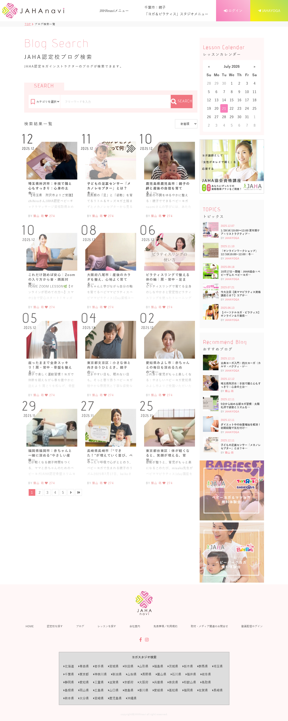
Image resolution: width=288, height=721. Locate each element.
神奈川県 (100, 674)
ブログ (80, 626)
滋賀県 (113, 682)
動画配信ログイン (252, 626)
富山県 (161, 674)
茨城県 (173, 666)
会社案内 (134, 626)
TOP (28, 24)
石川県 (176, 674)
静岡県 (69, 682)
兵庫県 (158, 682)
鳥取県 (206, 682)
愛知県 (83, 682)
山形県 (143, 666)
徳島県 (128, 690)
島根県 (69, 690)
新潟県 (116, 674)
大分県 (83, 698)
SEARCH (182, 101)
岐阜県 (206, 674)
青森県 (83, 666)
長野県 (146, 674)
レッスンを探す (106, 626)
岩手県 (98, 666)
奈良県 (173, 682)
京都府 (128, 682)
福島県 (158, 666)
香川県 (143, 690)
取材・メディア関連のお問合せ (209, 626)
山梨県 (131, 674)
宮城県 (113, 666)
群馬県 (202, 666)
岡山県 (83, 690)
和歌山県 (189, 682)
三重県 (98, 682)
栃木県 (188, 666)
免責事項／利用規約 (165, 626)
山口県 (113, 690)
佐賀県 (202, 690)
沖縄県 (131, 698)
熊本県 (69, 698)
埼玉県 (217, 666)
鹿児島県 (115, 698)
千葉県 (69, 674)
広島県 (98, 690)
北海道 (69, 666)
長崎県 (217, 690)
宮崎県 (98, 698)
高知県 (173, 690)
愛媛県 (158, 690)
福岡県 (188, 690)
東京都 (83, 674)
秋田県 (128, 666)
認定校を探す (55, 626)
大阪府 (143, 682)
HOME (30, 626)
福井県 (191, 674)
